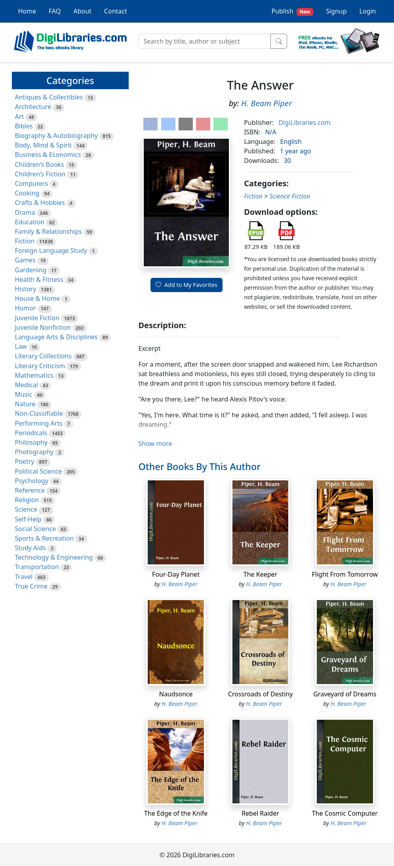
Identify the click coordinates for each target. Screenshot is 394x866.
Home (27, 11)
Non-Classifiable (39, 413)
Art (19, 116)
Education (30, 222)
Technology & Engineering (54, 557)
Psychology (32, 480)
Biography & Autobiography (56, 135)
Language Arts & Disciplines (56, 337)
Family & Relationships (48, 231)
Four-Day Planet (176, 574)
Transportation (37, 566)
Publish (292, 11)
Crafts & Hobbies (40, 202)
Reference (30, 490)
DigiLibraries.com (304, 122)
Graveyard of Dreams (344, 694)
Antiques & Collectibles (49, 97)
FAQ (55, 11)
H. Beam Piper (266, 103)
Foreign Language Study (51, 250)
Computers (31, 183)
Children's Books (39, 164)
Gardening (31, 270)
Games (25, 260)
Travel (24, 576)
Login (368, 11)
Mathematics (34, 375)
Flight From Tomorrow (345, 574)
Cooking (27, 193)
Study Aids (30, 547)
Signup (336, 11)
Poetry (24, 461)
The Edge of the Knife (175, 813)
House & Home (37, 298)
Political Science (38, 471)
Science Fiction (289, 196)
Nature (25, 404)
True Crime (31, 586)
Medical (26, 384)
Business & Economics (48, 154)
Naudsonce (176, 694)
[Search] (204, 41)
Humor (25, 308)
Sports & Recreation (44, 538)
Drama (25, 212)
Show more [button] (155, 443)
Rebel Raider (260, 813)
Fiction (25, 241)
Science (26, 509)
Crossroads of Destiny (260, 694)
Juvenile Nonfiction (43, 327)
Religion (27, 499)
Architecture (33, 106)
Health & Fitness (39, 279)
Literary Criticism (40, 365)
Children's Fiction (40, 174)
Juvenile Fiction (37, 318)
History (25, 289)
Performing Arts (39, 423)
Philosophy (31, 442)
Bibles (24, 126)
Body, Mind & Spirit (43, 145)
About (82, 11)
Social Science (35, 528)
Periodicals (31, 432)
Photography (34, 451)
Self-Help (28, 519)
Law (21, 346)
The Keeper (260, 574)
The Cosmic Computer (345, 813)
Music (23, 394)
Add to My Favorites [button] (186, 285)
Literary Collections (43, 356)
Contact (115, 11)
